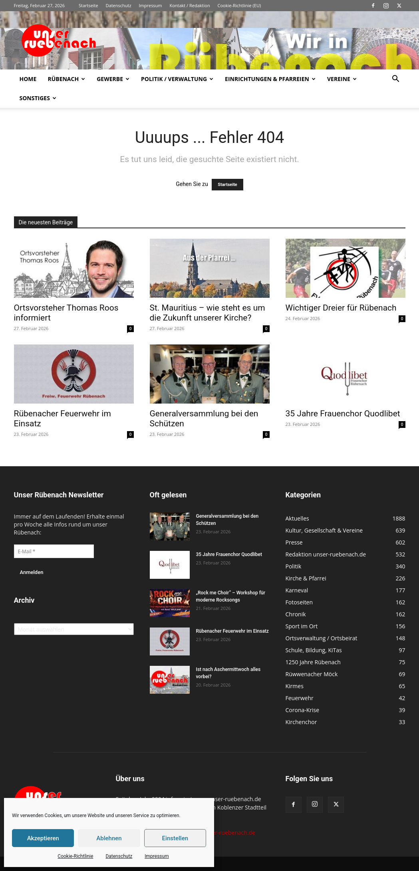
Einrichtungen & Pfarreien (270, 79)
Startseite (88, 5)
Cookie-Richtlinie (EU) (239, 5)
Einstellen (175, 838)
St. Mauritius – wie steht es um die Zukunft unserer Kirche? (207, 313)
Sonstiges (38, 98)
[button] (395, 79)
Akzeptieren (43, 838)
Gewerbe (113, 79)
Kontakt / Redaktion (189, 5)
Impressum (157, 856)
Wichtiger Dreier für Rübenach (341, 308)
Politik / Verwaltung (177, 79)
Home (28, 79)
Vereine (342, 79)
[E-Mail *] (54, 551)
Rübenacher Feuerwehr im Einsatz (232, 631)
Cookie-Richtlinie (75, 856)
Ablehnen (108, 838)
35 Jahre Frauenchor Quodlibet (343, 413)
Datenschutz (118, 856)
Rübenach (66, 79)
